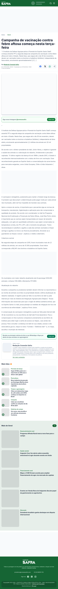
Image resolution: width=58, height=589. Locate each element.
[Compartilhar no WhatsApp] (50, 66)
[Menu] (54, 3)
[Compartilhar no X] (45, 66)
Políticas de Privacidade (38, 584)
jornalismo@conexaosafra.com (22, 572)
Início (3, 35)
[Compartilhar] (55, 66)
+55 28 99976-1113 (39, 572)
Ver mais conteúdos (19, 357)
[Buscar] (51, 3)
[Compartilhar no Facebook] (40, 66)
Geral (9, 35)
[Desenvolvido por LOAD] (34, 586)
